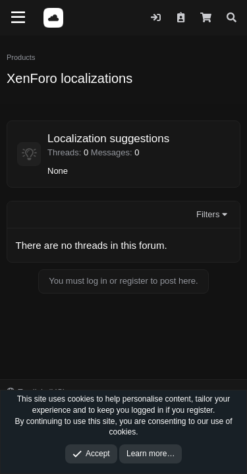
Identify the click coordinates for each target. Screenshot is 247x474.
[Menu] (18, 18)
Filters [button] (207, 214)
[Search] (231, 17)
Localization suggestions (108, 138)
